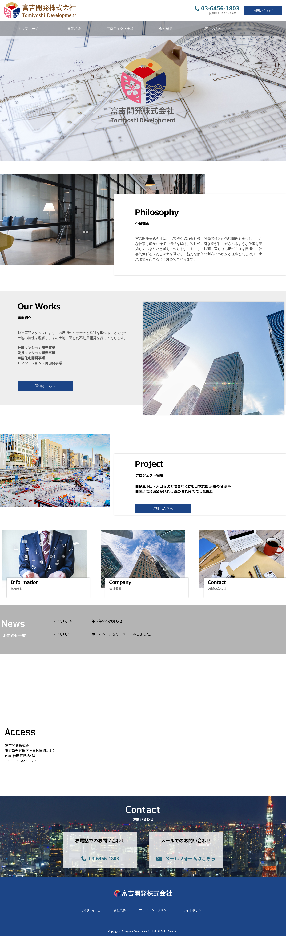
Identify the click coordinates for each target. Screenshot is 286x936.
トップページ (28, 29)
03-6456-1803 (217, 8)
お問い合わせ (263, 10)
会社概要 (166, 29)
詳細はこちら (45, 386)
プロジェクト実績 (120, 29)
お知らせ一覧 (14, 636)
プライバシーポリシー (154, 910)
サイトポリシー (193, 910)
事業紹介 (74, 29)
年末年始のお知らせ (107, 621)
